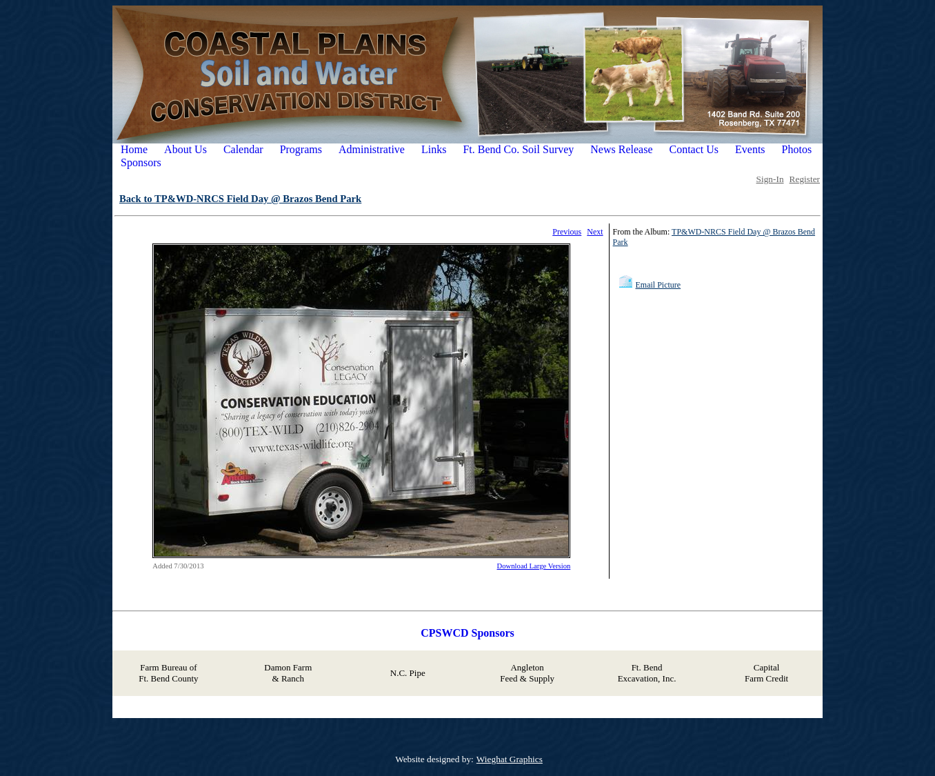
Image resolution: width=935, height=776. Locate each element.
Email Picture (658, 285)
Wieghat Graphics (509, 759)
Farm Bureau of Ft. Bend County (168, 673)
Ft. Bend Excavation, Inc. (647, 673)
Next (595, 232)
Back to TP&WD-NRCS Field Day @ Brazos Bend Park (240, 198)
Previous (566, 232)
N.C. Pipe (407, 673)
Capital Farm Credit (766, 673)
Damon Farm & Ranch (288, 673)
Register (805, 179)
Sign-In (770, 179)
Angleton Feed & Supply (527, 673)
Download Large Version (534, 566)
